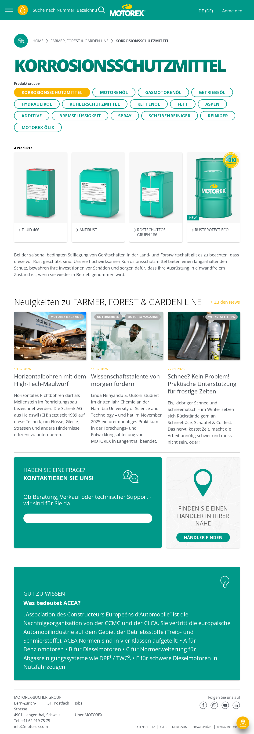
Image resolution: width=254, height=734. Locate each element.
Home (38, 40)
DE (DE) (206, 11)
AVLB (163, 727)
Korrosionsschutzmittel (142, 40)
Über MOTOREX (88, 714)
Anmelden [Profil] (232, 11)
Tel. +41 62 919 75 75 (32, 720)
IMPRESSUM (179, 727)
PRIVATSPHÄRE (202, 727)
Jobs (78, 703)
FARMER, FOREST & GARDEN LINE (80, 40)
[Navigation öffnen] (9, 10)
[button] (21, 41)
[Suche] (101, 10)
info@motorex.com (31, 726)
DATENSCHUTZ (144, 727)
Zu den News (225, 302)
